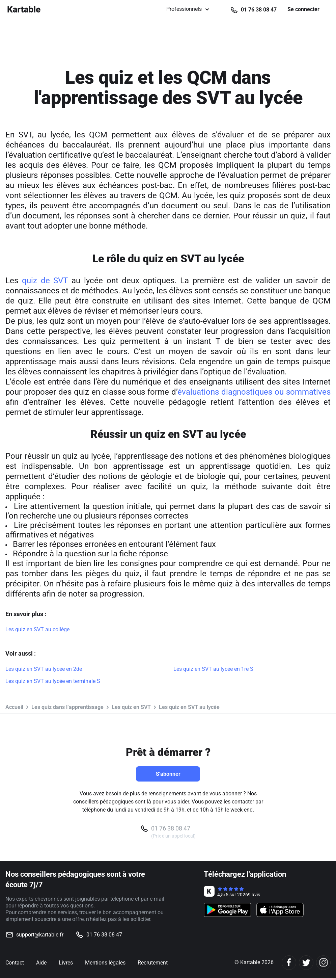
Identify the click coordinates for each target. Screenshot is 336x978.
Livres (66, 962)
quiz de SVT (45, 280)
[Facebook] (289, 962)
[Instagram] (323, 962)
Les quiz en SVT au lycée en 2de (43, 669)
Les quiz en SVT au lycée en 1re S (213, 669)
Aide (41, 962)
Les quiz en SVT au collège (37, 629)
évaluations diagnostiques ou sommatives (254, 392)
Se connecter (303, 9)
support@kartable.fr (39, 934)
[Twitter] (306, 962)
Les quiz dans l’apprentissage (67, 707)
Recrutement (153, 962)
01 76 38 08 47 (259, 9)
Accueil (14, 707)
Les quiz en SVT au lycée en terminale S (52, 681)
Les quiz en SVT (131, 707)
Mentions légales (105, 962)
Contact (14, 962)
